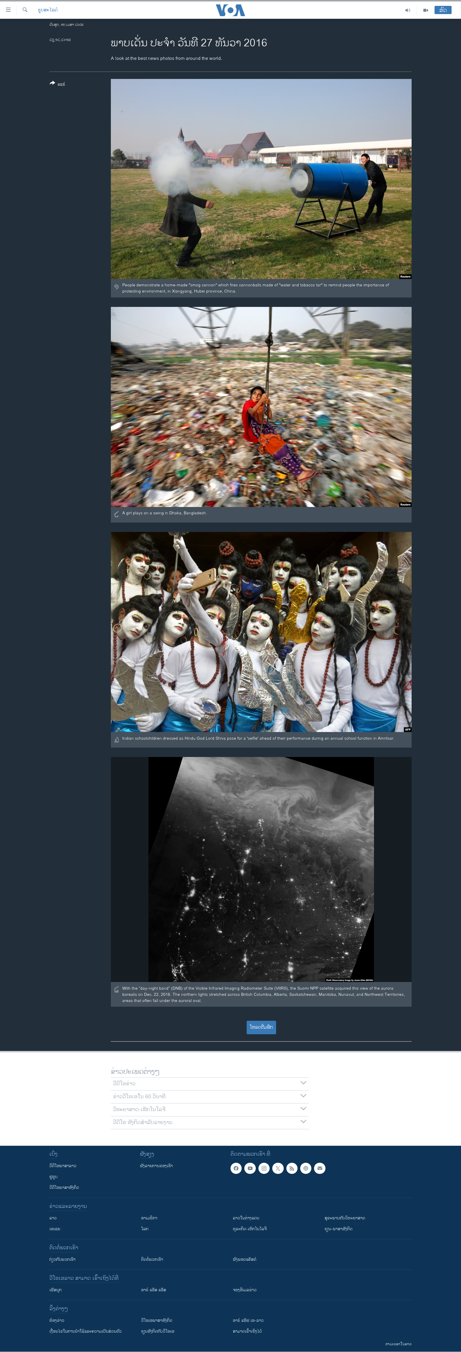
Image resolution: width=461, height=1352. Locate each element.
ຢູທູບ (53, 1177)
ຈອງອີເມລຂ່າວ (245, 1290)
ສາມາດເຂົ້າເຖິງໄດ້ (247, 1331)
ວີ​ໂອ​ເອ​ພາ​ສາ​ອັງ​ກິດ (156, 1320)
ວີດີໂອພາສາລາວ (62, 1166)
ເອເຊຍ (54, 1229)
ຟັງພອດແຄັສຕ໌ (244, 1259)
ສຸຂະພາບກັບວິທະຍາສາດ (345, 1218)
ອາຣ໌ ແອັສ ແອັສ (153, 1290)
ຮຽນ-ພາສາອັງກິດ (339, 1229)
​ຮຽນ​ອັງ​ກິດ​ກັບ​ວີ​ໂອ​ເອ (157, 1331)
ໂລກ (144, 1229)
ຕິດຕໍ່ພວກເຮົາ (152, 1259)
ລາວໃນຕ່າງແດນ (246, 1218)
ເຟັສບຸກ (55, 1290)
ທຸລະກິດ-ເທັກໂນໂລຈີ (250, 1229)
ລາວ (53, 1218)
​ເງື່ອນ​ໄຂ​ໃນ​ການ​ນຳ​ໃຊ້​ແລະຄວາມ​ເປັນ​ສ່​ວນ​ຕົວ (85, 1331)
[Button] (57, 85)
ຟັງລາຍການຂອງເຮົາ (156, 1166)
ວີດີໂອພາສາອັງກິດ (64, 1187)
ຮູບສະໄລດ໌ (48, 10)
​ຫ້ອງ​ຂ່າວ (56, 1320)
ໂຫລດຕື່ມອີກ (261, 1027)
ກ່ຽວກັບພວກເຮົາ (62, 1259)
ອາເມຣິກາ (149, 1218)
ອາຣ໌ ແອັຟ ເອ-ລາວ (248, 1320)
